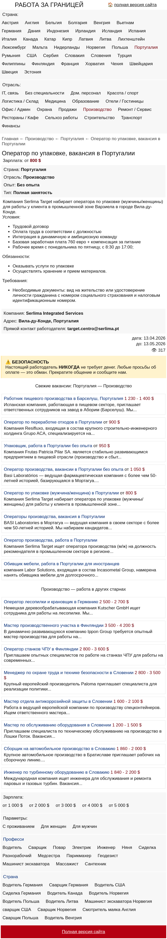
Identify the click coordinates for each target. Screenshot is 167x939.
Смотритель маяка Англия (109, 909)
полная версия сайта (135, 4)
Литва (105, 39)
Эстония (32, 72)
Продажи (68, 109)
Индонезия (58, 30)
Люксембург (14, 47)
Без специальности (44, 93)
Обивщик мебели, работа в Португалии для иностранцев (61, 563)
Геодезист (108, 855)
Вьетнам (125, 22)
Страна (10, 876)
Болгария (77, 22)
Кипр (67, 39)
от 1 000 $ (13, 805)
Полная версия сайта (83, 931)
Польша (120, 47)
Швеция (10, 72)
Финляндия (43, 63)
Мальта (39, 47)
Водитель (12, 847)
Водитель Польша (21, 901)
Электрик (81, 847)
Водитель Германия (23, 885)
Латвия (86, 39)
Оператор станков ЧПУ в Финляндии (41, 649)
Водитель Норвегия (108, 893)
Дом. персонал (86, 93)
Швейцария (141, 63)
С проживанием (18, 826)
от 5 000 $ (119, 805)
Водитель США (110, 885)
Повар (59, 847)
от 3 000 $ (66, 805)
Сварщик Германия (68, 885)
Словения (101, 55)
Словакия (74, 55)
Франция (70, 63)
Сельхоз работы (61, 117)
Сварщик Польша (20, 917)
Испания (137, 30)
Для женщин (53, 826)
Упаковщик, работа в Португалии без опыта (48, 445)
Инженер (106, 847)
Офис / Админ (16, 109)
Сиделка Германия (22, 893)
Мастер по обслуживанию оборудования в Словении (57, 725)
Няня (127, 847)
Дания (34, 30)
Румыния (11, 55)
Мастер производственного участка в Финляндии (54, 625)
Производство (97, 109)
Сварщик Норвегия (57, 909)
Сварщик (37, 847)
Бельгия (53, 22)
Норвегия (95, 47)
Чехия (117, 63)
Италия (9, 39)
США (32, 55)
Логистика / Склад (20, 101)
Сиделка (147, 847)
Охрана (44, 109)
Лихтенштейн (131, 39)
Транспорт (131, 117)
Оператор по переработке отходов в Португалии (53, 422)
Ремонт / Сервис (135, 109)
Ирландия (85, 30)
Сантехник (95, 863)
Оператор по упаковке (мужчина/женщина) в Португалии (61, 493)
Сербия (51, 55)
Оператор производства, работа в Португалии (50, 540)
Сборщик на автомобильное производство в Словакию (59, 748)
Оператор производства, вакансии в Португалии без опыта (63, 469)
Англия (32, 22)
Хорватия (94, 63)
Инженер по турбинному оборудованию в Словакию (56, 772)
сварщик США (17, 909)
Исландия (112, 30)
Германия (11, 30)
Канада (30, 39)
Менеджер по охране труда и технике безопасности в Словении (68, 672)
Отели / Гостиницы (124, 101)
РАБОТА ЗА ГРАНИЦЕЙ (49, 4)
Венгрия (102, 22)
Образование (85, 101)
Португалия (146, 47)
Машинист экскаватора (26, 863)
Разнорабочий (17, 855)
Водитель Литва (62, 901)
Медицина (55, 101)
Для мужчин (85, 826)
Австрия (10, 22)
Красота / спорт (122, 93)
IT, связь (10, 93)
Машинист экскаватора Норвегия (118, 901)
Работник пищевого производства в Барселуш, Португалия (63, 398)
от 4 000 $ (92, 805)
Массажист (67, 863)
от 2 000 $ (39, 805)
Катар (50, 39)
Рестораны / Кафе (20, 117)
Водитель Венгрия (63, 917)
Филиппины (13, 63)
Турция (124, 55)
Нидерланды (67, 47)
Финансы (11, 125)
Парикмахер (79, 855)
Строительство (99, 117)
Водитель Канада (64, 893)
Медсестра (49, 855)
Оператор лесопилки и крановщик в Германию (51, 601)
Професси (13, 839)
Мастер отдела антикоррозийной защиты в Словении (58, 701)
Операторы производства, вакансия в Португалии (54, 516)
